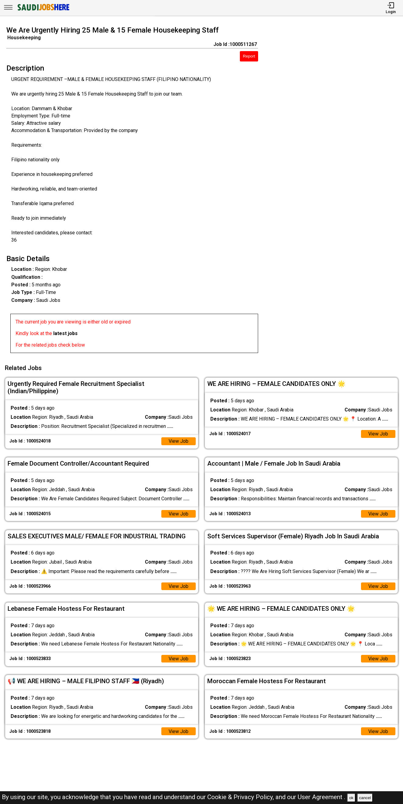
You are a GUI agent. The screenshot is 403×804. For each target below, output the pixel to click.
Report (249, 56)
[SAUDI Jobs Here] (43, 10)
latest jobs (65, 333)
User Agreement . (321, 797)
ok (351, 797)
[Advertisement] (336, 191)
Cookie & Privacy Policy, (241, 797)
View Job (178, 440)
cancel (365, 797)
